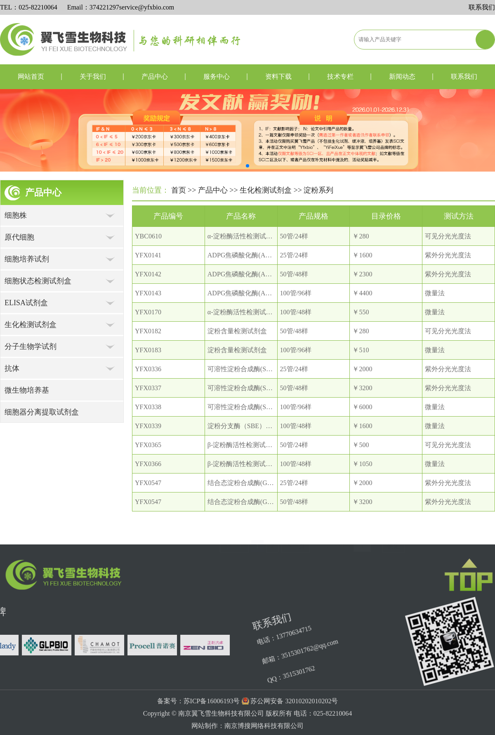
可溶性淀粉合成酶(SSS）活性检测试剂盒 (266, 368)
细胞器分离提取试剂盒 (42, 412)
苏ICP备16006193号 (212, 725)
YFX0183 (148, 349)
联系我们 (482, 7)
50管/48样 (294, 274)
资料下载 (278, 76)
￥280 (360, 236)
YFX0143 (148, 293)
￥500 (360, 444)
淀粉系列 (318, 190)
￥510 (360, 349)
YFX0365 (148, 444)
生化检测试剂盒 (266, 190)
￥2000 (362, 368)
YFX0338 (148, 406)
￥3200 (362, 387)
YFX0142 (148, 274)
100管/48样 (295, 312)
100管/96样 (295, 293)
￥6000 (362, 406)
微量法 (435, 293)
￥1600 (362, 255)
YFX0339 (148, 425)
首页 (178, 190)
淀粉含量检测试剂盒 (237, 331)
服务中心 (216, 76)
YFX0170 (148, 312)
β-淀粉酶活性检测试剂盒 (243, 444)
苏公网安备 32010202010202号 (294, 725)
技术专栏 (340, 76)
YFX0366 (148, 463)
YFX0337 (148, 387)
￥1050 (362, 463)
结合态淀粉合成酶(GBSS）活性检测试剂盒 (269, 482)
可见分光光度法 (448, 236)
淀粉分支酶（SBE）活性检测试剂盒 (259, 425)
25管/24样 (294, 255)
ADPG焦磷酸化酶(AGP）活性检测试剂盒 (267, 255)
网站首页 (31, 76)
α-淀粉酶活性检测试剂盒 (243, 236)
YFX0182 (148, 331)
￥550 (360, 312)
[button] (247, 165)
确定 (393, 538)
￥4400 (362, 293)
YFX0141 (148, 255)
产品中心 (154, 76)
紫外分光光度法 (448, 255)
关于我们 (93, 76)
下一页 (295, 538)
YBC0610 (148, 236)
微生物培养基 (27, 390)
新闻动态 (402, 76)
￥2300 (362, 274)
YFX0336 (148, 368)
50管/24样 (294, 236)
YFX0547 (148, 482)
